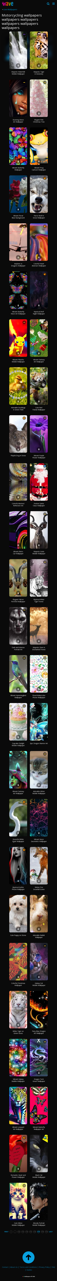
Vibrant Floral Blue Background (18, 217)
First (6, 1232)
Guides (29, 1270)
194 (27, 1232)
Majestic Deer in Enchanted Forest (38, 648)
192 (19, 1232)
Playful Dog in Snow (18, 455)
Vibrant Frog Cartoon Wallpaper (39, 169)
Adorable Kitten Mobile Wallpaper (38, 792)
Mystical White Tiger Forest (38, 600)
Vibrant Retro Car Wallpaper (18, 552)
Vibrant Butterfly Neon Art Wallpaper (18, 313)
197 (38, 1232)
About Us (14, 1267)
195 (30, 1232)
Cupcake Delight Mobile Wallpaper (18, 744)
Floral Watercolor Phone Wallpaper (38, 696)
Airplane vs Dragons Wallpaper (18, 265)
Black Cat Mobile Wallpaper (38, 1176)
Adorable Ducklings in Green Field (18, 408)
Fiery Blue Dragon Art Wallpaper (39, 1032)
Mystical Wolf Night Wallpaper (39, 313)
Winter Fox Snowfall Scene (39, 888)
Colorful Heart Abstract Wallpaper (39, 265)
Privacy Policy (44, 1267)
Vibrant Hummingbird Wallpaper (18, 696)
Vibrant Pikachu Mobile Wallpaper (18, 361)
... (14, 1232)
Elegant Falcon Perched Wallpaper (18, 600)
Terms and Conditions (28, 1267)
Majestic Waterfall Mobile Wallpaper (18, 73)
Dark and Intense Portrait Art (18, 648)
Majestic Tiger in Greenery (39, 73)
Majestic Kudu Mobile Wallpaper (38, 552)
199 (46, 1232)
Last (51, 1232)
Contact (5, 1267)
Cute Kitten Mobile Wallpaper (18, 1224)
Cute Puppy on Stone (18, 935)
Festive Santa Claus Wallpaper (39, 504)
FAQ (53, 1267)
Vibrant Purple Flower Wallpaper (38, 456)
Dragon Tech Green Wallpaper (39, 1080)
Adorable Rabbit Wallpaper (39, 936)
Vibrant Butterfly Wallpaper (18, 169)
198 (42, 1232)
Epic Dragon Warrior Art (39, 743)
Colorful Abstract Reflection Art (18, 504)
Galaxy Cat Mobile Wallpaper (38, 984)
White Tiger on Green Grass (18, 1032)
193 (23, 1232)
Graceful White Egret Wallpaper (18, 840)
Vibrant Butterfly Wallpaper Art (39, 1128)
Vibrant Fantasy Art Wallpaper (39, 361)
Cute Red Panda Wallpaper (39, 408)
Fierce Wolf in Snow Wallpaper (39, 217)
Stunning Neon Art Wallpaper (18, 121)
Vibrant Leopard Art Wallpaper (18, 1128)
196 (34, 1232)
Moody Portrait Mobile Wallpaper (38, 1224)
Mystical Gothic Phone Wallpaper (18, 888)
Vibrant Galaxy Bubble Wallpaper (18, 1080)
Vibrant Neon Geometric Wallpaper (39, 840)
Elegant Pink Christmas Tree (39, 121)
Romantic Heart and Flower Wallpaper (18, 1176)
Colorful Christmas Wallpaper (18, 984)
